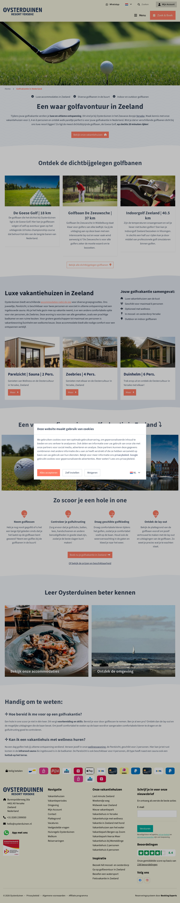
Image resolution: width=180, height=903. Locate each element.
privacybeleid (122, 455)
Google (134, 455)
